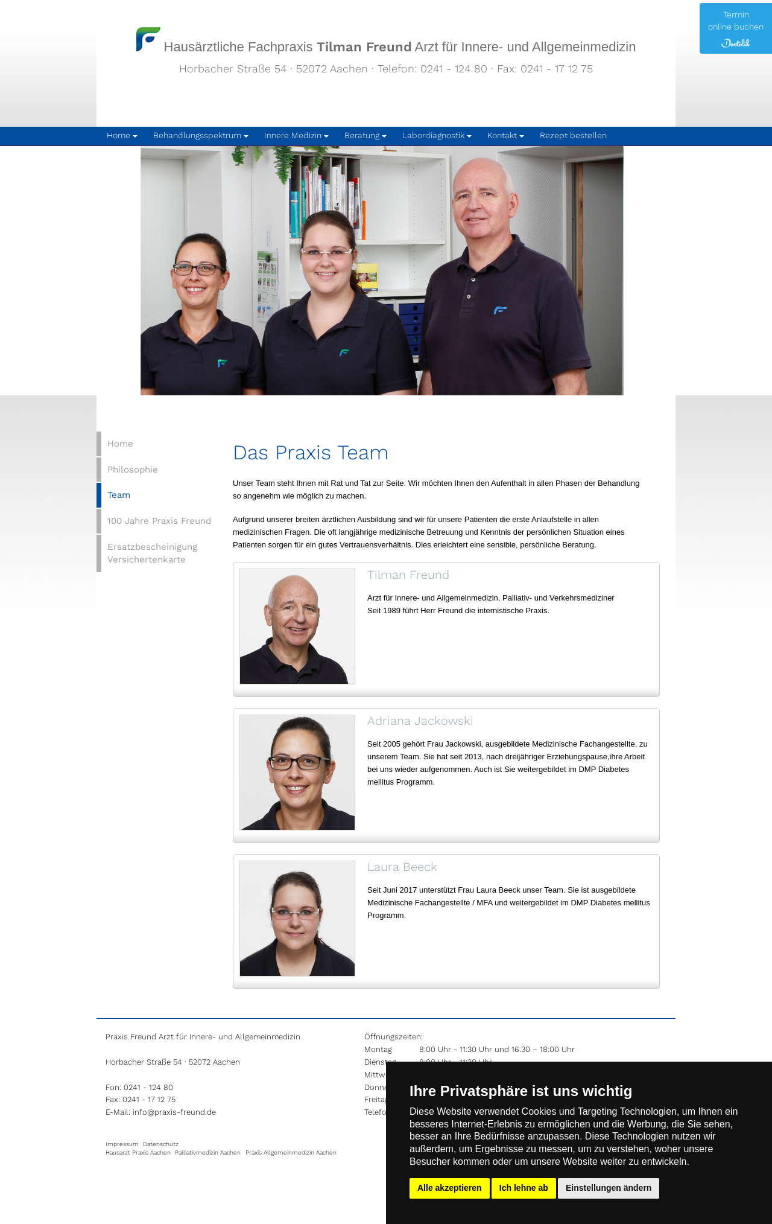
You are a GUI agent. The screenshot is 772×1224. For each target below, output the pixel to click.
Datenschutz (161, 1144)
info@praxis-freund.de (174, 1112)
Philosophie (132, 469)
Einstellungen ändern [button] (608, 1188)
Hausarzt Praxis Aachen (138, 1152)
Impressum (122, 1144)
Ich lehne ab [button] (523, 1188)
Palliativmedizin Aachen (208, 1152)
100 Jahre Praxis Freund (159, 520)
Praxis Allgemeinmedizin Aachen (291, 1152)
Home (120, 443)
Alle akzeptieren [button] (449, 1188)
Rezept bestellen (573, 135)
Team (118, 494)
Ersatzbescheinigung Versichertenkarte (152, 553)
